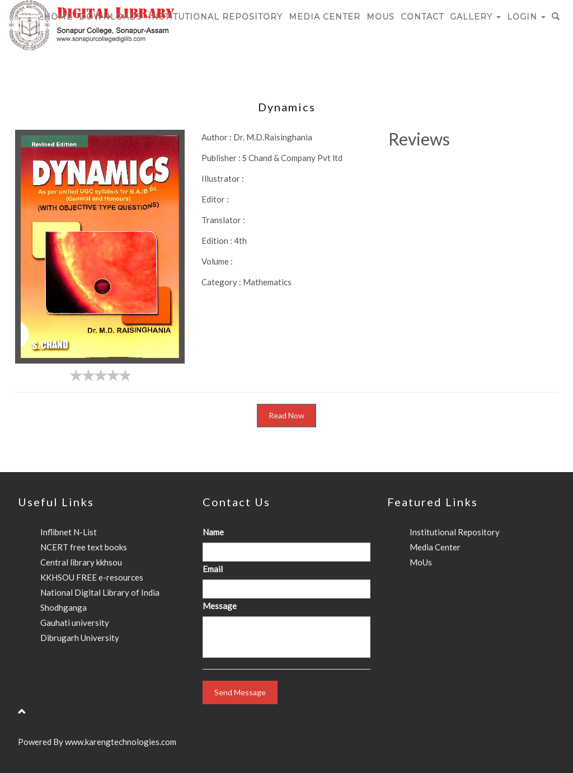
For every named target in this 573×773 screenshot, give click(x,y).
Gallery (475, 17)
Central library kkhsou (81, 562)
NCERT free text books (83, 547)
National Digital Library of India (99, 592)
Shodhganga (63, 607)
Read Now (286, 415)
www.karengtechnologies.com (120, 742)
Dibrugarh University (79, 638)
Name (213, 532)
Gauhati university (74, 623)
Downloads (110, 17)
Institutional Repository (215, 17)
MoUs (380, 17)
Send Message (240, 692)
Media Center (324, 17)
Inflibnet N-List (68, 532)
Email (213, 569)
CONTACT (422, 17)
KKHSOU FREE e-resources (91, 577)
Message (220, 606)
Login (526, 17)
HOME (58, 17)
